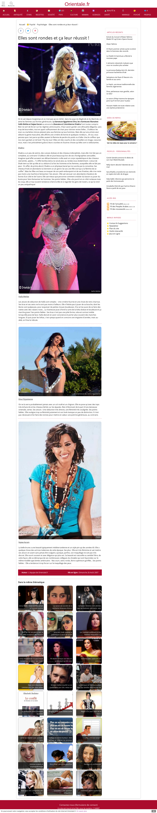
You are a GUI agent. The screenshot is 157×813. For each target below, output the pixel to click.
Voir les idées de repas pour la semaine (121, 143)
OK (154, 811)
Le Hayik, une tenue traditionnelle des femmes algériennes (120, 85)
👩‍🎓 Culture (74, 12)
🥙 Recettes (40, 12)
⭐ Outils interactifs (115, 231)
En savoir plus (82, 811)
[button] (3, 4)
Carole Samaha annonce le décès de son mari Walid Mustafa (119, 159)
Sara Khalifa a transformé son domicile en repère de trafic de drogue (120, 173)
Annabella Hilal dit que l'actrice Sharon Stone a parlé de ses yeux (120, 187)
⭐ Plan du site (113, 228)
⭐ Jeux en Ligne (113, 234)
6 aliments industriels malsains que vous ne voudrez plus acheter (119, 64)
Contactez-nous (67, 804)
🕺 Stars (29, 12)
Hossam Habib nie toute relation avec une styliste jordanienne (120, 106)
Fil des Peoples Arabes (118, 206)
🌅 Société (51, 12)
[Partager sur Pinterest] (35, 30)
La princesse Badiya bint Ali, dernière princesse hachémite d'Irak (120, 71)
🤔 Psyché (137, 12)
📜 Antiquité (18, 12)
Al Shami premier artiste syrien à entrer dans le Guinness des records (121, 50)
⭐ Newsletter (112, 226)
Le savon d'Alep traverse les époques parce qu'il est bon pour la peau (120, 99)
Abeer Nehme (111, 44)
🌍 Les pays (61, 12)
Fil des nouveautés (116, 209)
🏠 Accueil (6, 12)
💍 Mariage (126, 12)
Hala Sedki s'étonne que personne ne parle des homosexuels (120, 180)
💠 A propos (147, 12)
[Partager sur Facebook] (21, 30)
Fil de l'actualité (115, 204)
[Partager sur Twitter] (28, 30)
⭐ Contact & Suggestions (117, 223)
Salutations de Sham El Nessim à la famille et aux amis (119, 78)
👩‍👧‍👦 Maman (85, 12)
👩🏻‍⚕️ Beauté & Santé (109, 12)
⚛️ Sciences (96, 12)
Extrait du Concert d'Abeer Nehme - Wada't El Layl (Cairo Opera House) (119, 38)
